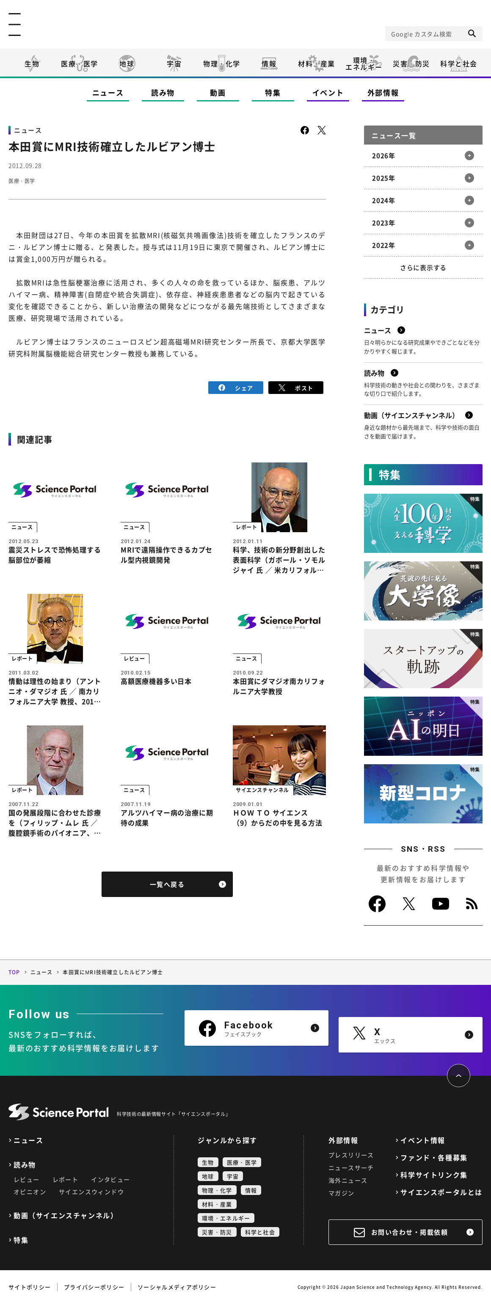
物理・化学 (221, 63)
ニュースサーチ (351, 1167)
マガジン (341, 1193)
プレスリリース (351, 1155)
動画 (218, 92)
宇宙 (174, 63)
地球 (126, 63)
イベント (328, 92)
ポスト (296, 387)
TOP (14, 972)
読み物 (163, 92)
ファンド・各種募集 (433, 1157)
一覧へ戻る (167, 893)
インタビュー (110, 1179)
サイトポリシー (29, 1287)
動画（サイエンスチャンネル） (66, 1215)
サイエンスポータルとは (441, 1192)
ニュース (108, 92)
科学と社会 (458, 63)
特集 (273, 92)
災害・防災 (411, 63)
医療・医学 (79, 63)
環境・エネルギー (226, 1218)
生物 (32, 63)
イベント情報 (422, 1140)
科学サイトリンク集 (433, 1175)
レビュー (27, 1179)
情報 (269, 63)
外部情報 (383, 92)
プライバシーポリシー (94, 1287)
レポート (65, 1179)
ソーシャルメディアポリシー (177, 1287)
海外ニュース (347, 1180)
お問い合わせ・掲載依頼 (409, 1232)
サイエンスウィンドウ (91, 1191)
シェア (236, 387)
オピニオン (30, 1191)
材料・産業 (316, 63)
